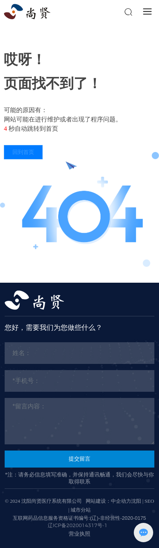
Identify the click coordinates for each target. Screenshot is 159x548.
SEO (149, 501)
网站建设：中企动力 (108, 501)
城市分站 (81, 510)
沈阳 (136, 501)
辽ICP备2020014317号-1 (77, 525)
